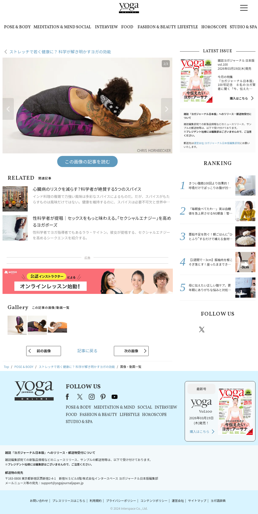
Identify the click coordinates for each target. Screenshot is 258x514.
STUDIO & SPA (243, 27)
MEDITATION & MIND (54, 27)
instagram (217, 329)
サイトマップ (197, 500)
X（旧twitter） (202, 329)
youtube (114, 396)
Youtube (246, 329)
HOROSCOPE (214, 27)
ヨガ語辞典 (218, 500)
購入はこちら (239, 98)
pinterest (232, 329)
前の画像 (44, 350)
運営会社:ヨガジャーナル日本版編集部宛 (217, 143)
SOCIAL (83, 27)
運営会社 (178, 500)
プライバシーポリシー (121, 500)
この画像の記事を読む (87, 161)
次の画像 (131, 350)
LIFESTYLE (187, 27)
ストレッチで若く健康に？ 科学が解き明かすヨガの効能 (60, 51)
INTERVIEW (106, 27)
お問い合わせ (39, 500)
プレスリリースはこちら (68, 500)
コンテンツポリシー (154, 500)
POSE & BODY (17, 27)
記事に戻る (87, 350)
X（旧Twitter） (80, 396)
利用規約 (96, 500)
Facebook (187, 329)
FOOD (127, 27)
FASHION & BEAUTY (157, 27)
